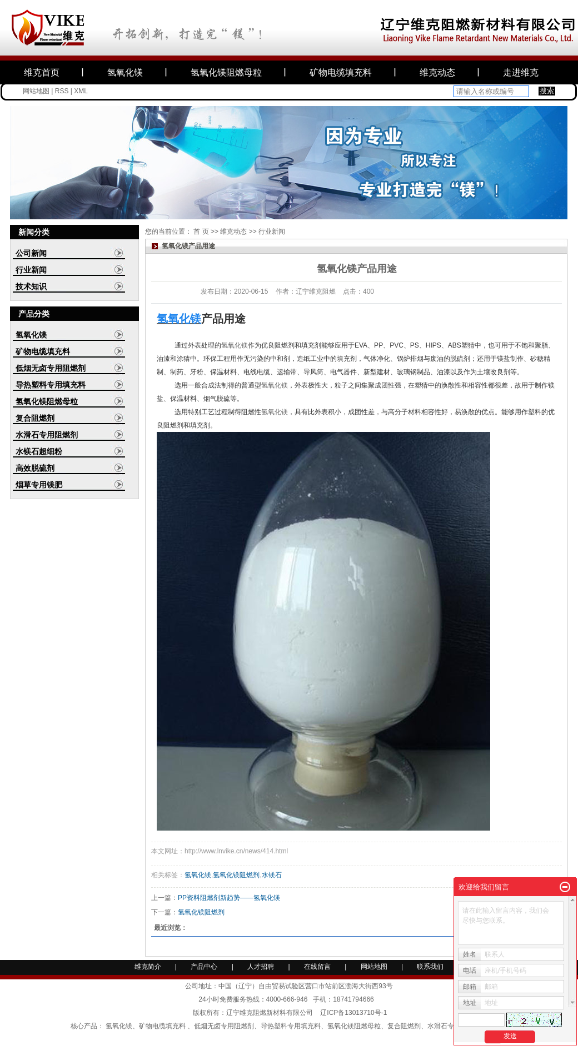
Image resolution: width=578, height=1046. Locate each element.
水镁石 (272, 875)
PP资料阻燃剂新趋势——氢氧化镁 (229, 898)
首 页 (200, 231)
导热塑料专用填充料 (51, 384)
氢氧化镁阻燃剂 (236, 875)
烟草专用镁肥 (39, 484)
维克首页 (41, 72)
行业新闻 (31, 269)
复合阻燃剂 (35, 418)
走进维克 (521, 72)
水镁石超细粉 (39, 451)
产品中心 (204, 966)
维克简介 (147, 966)
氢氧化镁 (125, 72)
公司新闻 (31, 253)
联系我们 (430, 966)
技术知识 (31, 286)
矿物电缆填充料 (341, 72)
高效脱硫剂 (35, 468)
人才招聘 (261, 966)
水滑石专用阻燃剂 (47, 434)
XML (81, 91)
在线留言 (317, 966)
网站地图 (36, 91)
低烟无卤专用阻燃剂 (51, 368)
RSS (62, 91)
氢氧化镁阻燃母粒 (226, 72)
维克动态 (437, 72)
